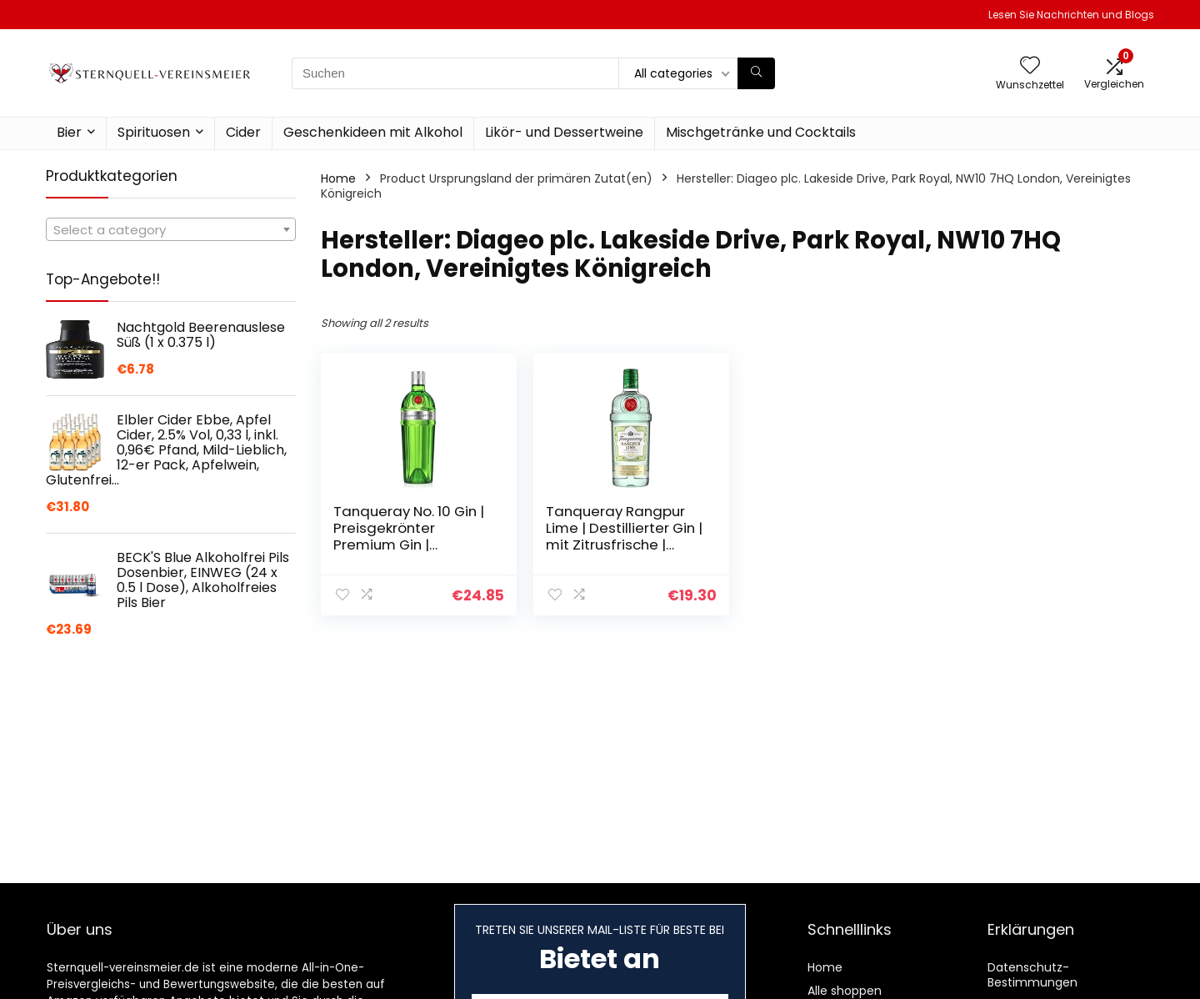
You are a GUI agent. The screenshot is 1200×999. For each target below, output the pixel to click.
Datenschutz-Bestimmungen (1033, 975)
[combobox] (171, 229)
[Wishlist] (1030, 66)
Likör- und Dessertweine (564, 132)
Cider (243, 132)
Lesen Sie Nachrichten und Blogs (1071, 15)
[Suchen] (756, 73)
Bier (69, 132)
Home (338, 178)
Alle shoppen (845, 990)
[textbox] (171, 230)
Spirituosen (154, 132)
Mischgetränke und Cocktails (761, 132)
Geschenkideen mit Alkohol (372, 132)
